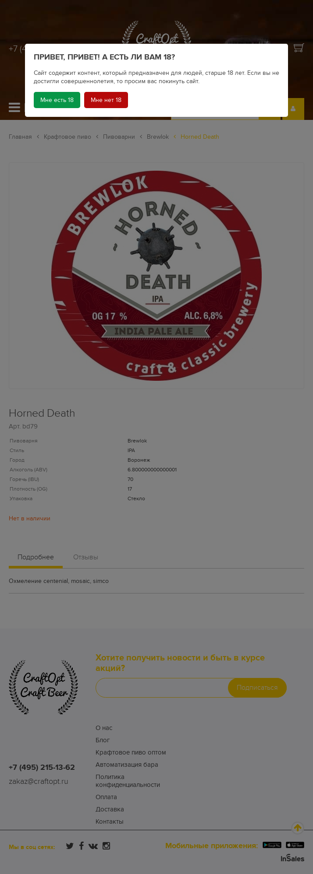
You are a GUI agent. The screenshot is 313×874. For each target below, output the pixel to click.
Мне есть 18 (57, 100)
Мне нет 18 (106, 100)
